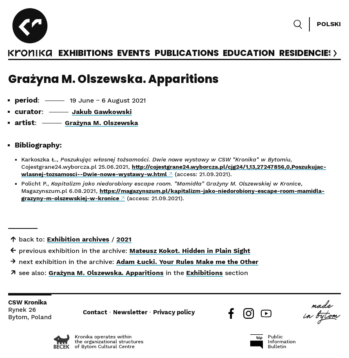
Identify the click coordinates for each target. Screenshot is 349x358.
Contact (95, 312)
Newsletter (130, 312)
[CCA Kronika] (30, 33)
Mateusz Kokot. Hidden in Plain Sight (189, 251)
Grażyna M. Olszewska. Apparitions (106, 273)
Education (249, 53)
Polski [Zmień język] (329, 24)
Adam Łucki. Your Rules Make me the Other (187, 262)
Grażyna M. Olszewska (101, 123)
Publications (187, 53)
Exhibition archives (78, 239)
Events (133, 53)
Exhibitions (85, 53)
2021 (123, 239)
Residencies (306, 53)
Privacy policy (174, 312)
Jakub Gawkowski (102, 112)
